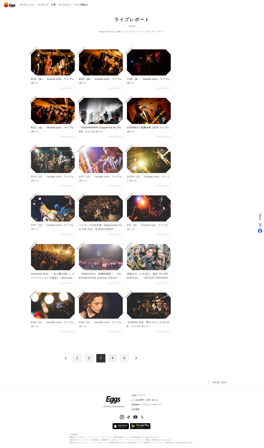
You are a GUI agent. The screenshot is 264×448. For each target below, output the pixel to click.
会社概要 (135, 409)
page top (219, 382)
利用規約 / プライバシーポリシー (146, 405)
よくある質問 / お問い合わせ (144, 400)
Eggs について (138, 395)
